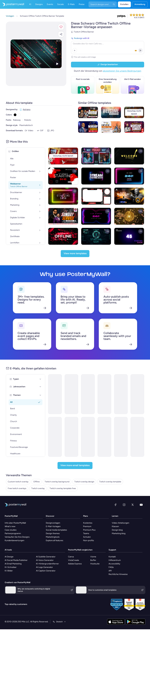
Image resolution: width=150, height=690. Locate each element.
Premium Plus (89, 530)
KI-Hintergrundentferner (47, 563)
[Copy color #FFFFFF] (19, 114)
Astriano (26, 109)
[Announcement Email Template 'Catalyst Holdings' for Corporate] (55, 394)
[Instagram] (124, 505)
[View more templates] (75, 253)
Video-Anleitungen (120, 523)
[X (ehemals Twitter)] (133, 505)
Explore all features (54, 540)
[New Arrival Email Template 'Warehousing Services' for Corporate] (88, 394)
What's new (10, 526)
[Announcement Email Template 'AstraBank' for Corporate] (104, 437)
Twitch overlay (38, 488)
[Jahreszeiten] (40, 387)
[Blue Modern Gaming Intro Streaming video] (96, 236)
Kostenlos (87, 523)
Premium (87, 526)
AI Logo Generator (44, 567)
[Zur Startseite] (12, 4)
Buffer (93, 560)
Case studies (11, 530)
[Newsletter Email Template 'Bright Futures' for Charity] (71, 394)
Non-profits (88, 540)
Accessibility (114, 563)
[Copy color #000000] (15, 114)
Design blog (117, 530)
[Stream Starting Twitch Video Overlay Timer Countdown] (63, 176)
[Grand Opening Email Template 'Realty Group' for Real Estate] (104, 394)
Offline (36, 481)
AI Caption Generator (45, 570)
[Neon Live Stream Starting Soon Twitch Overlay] (63, 196)
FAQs (111, 567)
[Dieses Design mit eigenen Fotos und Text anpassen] (36, 53)
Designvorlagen (53, 523)
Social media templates (56, 530)
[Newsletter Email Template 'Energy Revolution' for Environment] (137, 394)
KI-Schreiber (11, 567)
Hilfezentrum (115, 560)
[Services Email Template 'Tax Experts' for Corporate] (88, 437)
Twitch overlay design (84, 481)
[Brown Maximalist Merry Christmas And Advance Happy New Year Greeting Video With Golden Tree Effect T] (129, 216)
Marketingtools (53, 537)
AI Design (9, 556)
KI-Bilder (9, 570)
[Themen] (40, 395)
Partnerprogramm (13, 533)
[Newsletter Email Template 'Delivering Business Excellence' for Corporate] (121, 394)
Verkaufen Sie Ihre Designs (17, 537)
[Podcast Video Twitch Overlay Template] (96, 156)
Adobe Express (75, 563)
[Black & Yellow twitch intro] (129, 156)
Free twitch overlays (17, 488)
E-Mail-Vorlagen (53, 526)
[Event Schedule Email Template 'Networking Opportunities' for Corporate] (137, 437)
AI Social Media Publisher (16, 560)
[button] (61, 27)
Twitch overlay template (110, 481)
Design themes (53, 533)
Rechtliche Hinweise (118, 574)
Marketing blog (118, 533)
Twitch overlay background (57, 481)
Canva (71, 556)
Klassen (115, 526)
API (110, 570)
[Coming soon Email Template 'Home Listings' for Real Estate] (121, 437)
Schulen (87, 537)
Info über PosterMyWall (15, 523)
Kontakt (112, 556)
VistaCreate (73, 560)
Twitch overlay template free (63, 488)
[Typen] (40, 379)
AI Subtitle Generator (45, 556)
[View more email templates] (75, 465)
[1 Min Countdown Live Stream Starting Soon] (129, 176)
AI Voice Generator (45, 560)
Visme (93, 556)
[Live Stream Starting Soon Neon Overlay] (96, 176)
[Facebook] (115, 505)
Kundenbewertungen (14, 540)
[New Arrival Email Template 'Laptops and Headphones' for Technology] (71, 437)
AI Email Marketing (13, 563)
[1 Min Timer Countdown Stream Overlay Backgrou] (96, 216)
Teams (86, 533)
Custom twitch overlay (18, 481)
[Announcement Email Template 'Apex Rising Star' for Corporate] (55, 437)
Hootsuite (95, 563)
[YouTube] (141, 505)
